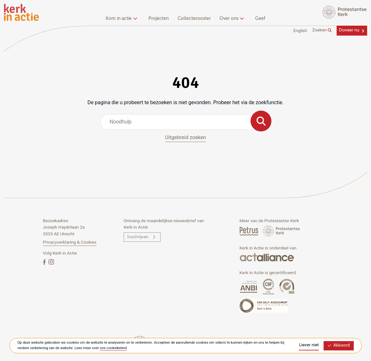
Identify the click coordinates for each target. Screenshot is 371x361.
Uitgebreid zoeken (185, 137)
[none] (122, 19)
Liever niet (309, 345)
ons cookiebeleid (113, 348)
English (300, 31)
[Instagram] (51, 261)
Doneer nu (349, 30)
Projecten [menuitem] (158, 18)
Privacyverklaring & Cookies (70, 242)
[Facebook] (45, 261)
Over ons (230, 18)
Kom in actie (121, 18)
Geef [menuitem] (260, 18)
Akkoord (338, 345)
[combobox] (185, 122)
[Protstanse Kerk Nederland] (281, 231)
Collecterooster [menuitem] (194, 18)
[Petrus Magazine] (249, 231)
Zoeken (322, 30)
